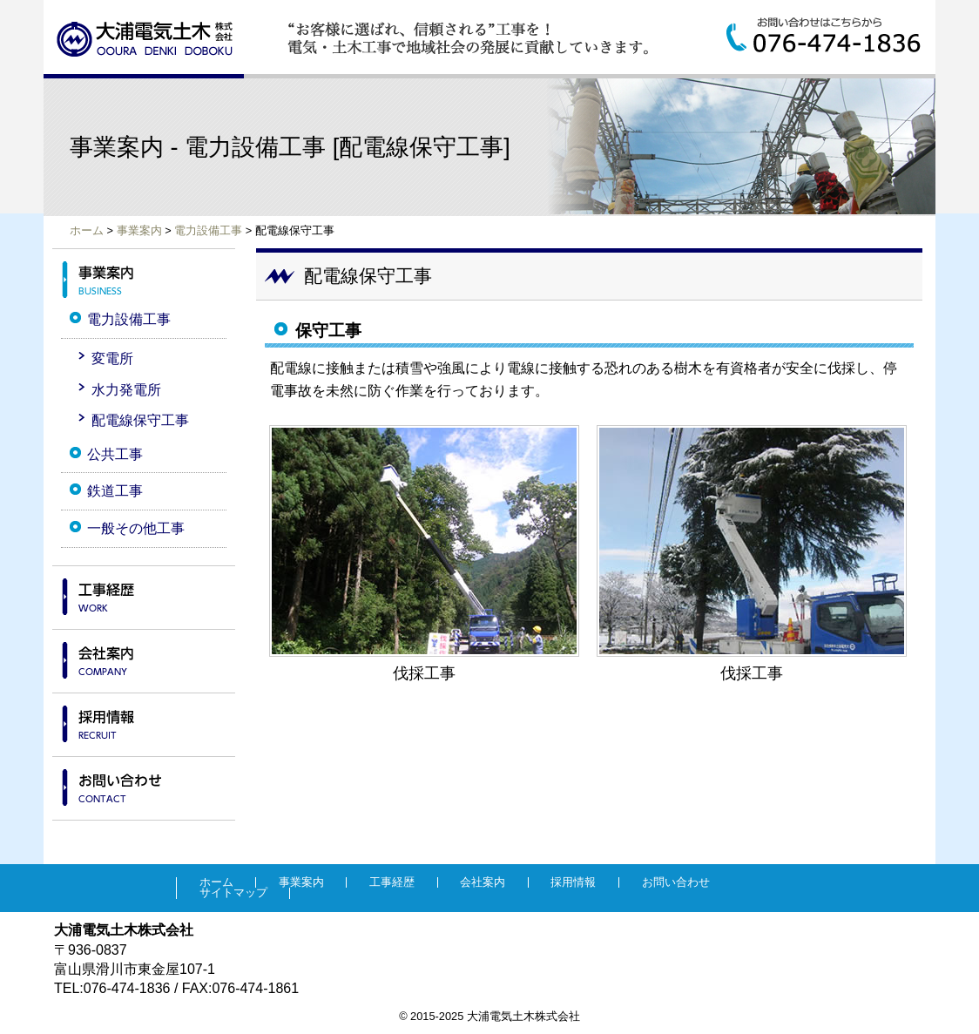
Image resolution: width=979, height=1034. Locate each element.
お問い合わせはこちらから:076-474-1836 (830, 36)
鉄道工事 (115, 490)
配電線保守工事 (140, 420)
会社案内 (143, 656)
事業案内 (139, 230)
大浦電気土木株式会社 (145, 39)
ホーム (87, 230)
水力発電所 (126, 389)
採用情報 (143, 719)
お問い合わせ (143, 783)
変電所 (112, 358)
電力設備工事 (208, 230)
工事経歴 (143, 592)
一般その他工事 (136, 528)
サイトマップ (233, 893)
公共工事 (115, 454)
